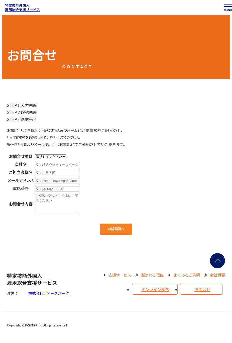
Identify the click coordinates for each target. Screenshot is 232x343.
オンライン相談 (155, 293)
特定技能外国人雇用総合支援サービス (22, 7)
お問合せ (202, 293)
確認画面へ (116, 233)
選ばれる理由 (152, 278)
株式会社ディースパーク (48, 297)
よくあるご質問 (187, 278)
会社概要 (217, 278)
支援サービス (119, 278)
